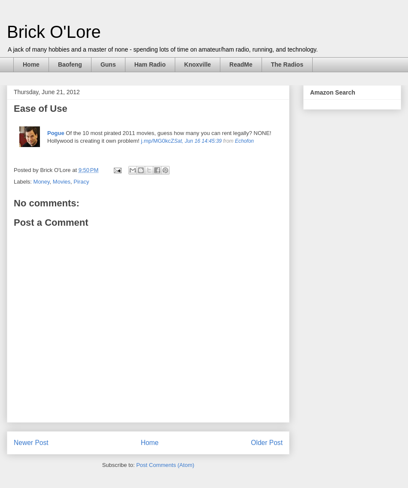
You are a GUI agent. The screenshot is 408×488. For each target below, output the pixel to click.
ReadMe (241, 64)
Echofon (244, 141)
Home (31, 64)
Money (41, 181)
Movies (61, 181)
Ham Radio (150, 64)
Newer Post (31, 442)
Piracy (81, 181)
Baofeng (70, 64)
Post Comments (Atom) (165, 465)
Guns (108, 64)
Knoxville (197, 64)
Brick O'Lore (54, 31)
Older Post (267, 442)
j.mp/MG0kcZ (157, 141)
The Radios (287, 64)
